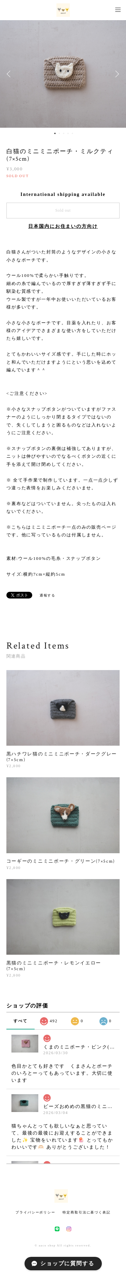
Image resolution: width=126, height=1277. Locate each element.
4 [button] (68, 133)
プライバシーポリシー (35, 1212)
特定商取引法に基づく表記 (86, 1212)
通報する (48, 595)
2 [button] (59, 133)
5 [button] (72, 133)
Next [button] (116, 74)
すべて (20, 1021)
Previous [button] (10, 74)
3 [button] (63, 133)
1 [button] (54, 133)
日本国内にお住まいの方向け (63, 226)
